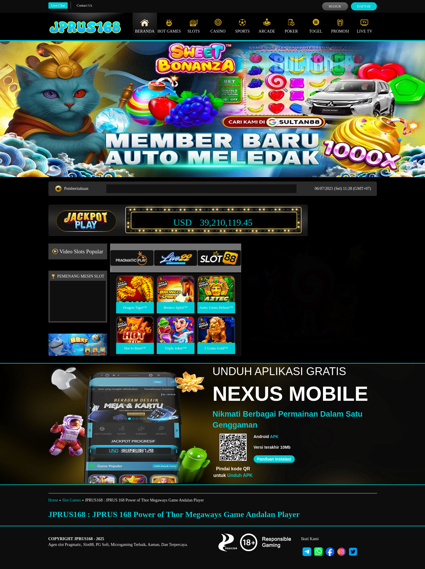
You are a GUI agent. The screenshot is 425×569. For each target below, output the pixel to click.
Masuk (335, 6)
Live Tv (364, 25)
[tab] (132, 258)
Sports (242, 25)
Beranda (145, 25)
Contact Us (84, 5)
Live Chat (58, 5)
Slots (193, 25)
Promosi (340, 25)
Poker (291, 25)
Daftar (364, 6)
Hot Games (169, 25)
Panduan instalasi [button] (274, 459)
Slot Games (71, 500)
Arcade (266, 25)
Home (53, 500)
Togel (315, 25)
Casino (218, 25)
